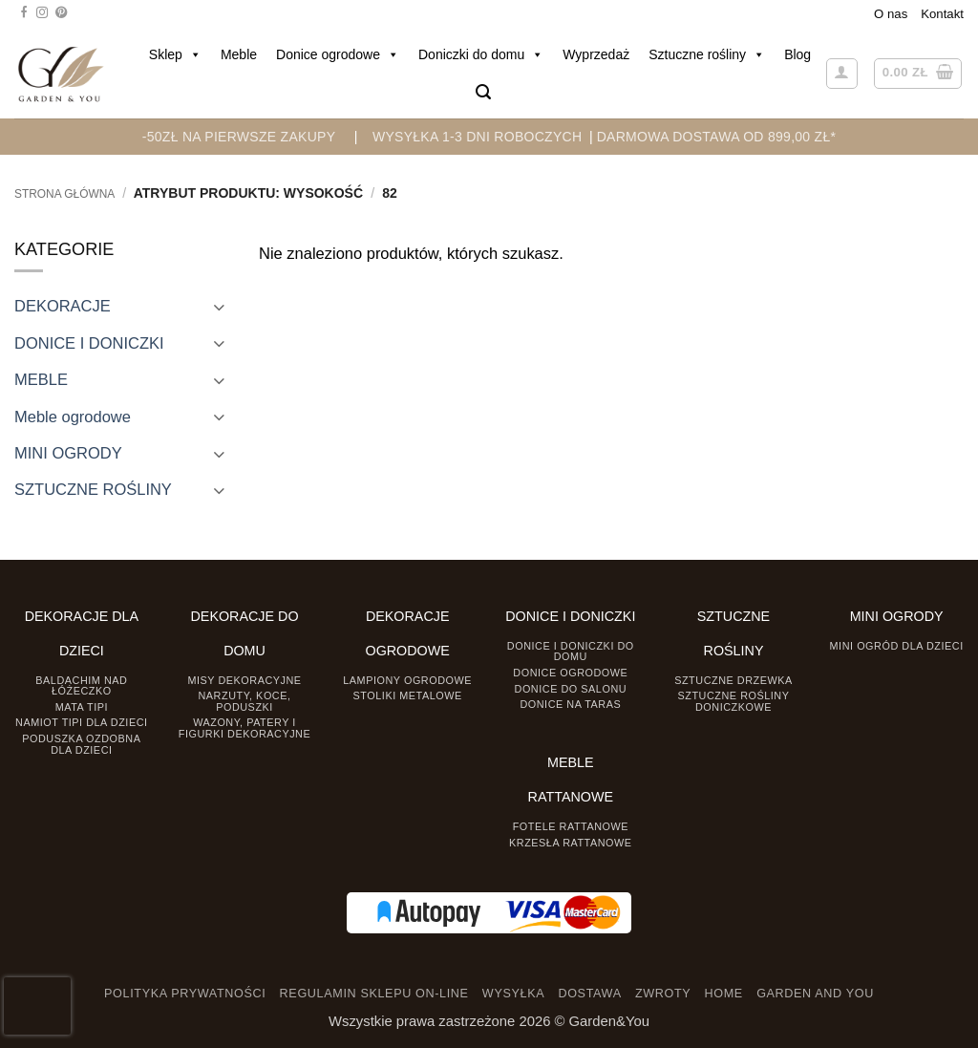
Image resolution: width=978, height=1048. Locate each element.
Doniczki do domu (480, 54)
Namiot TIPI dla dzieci (81, 722)
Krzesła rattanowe (570, 842)
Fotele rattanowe (570, 826)
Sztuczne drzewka (733, 680)
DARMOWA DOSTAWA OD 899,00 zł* (717, 136)
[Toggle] (218, 306)
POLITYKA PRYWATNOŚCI (185, 993)
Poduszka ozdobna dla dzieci (81, 744)
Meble (239, 54)
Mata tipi (81, 707)
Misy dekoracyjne (244, 680)
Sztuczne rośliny (706, 54)
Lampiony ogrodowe (407, 680)
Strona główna (64, 194)
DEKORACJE (62, 305)
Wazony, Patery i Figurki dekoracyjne (244, 727)
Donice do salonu (571, 689)
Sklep (175, 54)
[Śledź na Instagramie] (42, 13)
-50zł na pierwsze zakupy (239, 136)
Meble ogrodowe (72, 416)
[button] (483, 92)
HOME (724, 993)
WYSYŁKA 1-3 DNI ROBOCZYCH (477, 136)
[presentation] (37, 1006)
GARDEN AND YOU (815, 993)
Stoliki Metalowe (407, 695)
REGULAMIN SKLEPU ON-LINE (374, 993)
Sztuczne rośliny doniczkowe (734, 701)
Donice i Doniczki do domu (570, 651)
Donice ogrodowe (337, 54)
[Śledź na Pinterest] (61, 13)
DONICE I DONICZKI (89, 343)
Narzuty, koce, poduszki (244, 701)
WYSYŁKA (513, 993)
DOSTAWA (589, 993)
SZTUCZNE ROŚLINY (93, 489)
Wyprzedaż (596, 54)
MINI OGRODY (68, 452)
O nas (890, 14)
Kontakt (942, 14)
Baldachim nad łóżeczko (81, 685)
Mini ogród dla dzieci (897, 646)
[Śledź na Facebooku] (24, 13)
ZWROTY (663, 993)
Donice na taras (570, 704)
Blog (797, 54)
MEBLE (41, 379)
